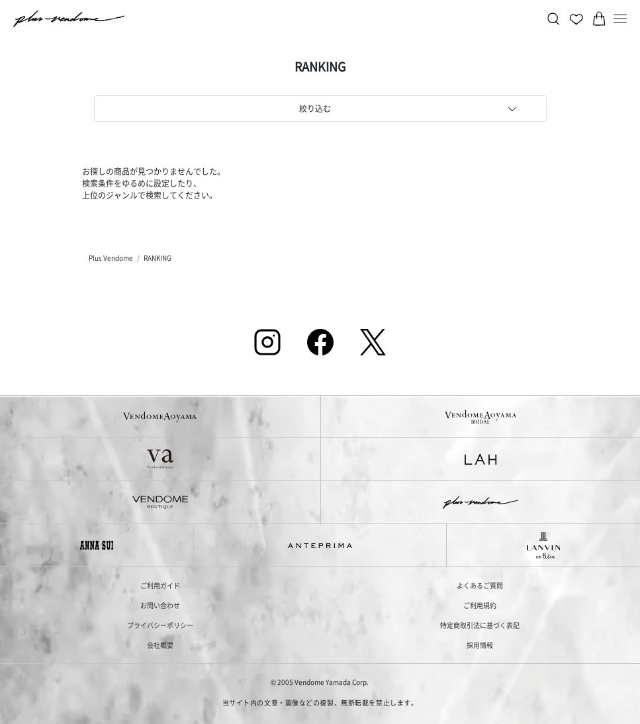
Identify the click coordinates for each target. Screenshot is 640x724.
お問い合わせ (160, 605)
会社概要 (160, 645)
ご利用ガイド (160, 585)
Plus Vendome (111, 258)
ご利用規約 (479, 605)
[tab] (320, 108)
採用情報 (480, 645)
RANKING (157, 258)
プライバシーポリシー (160, 625)
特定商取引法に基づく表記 (480, 625)
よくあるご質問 (480, 585)
